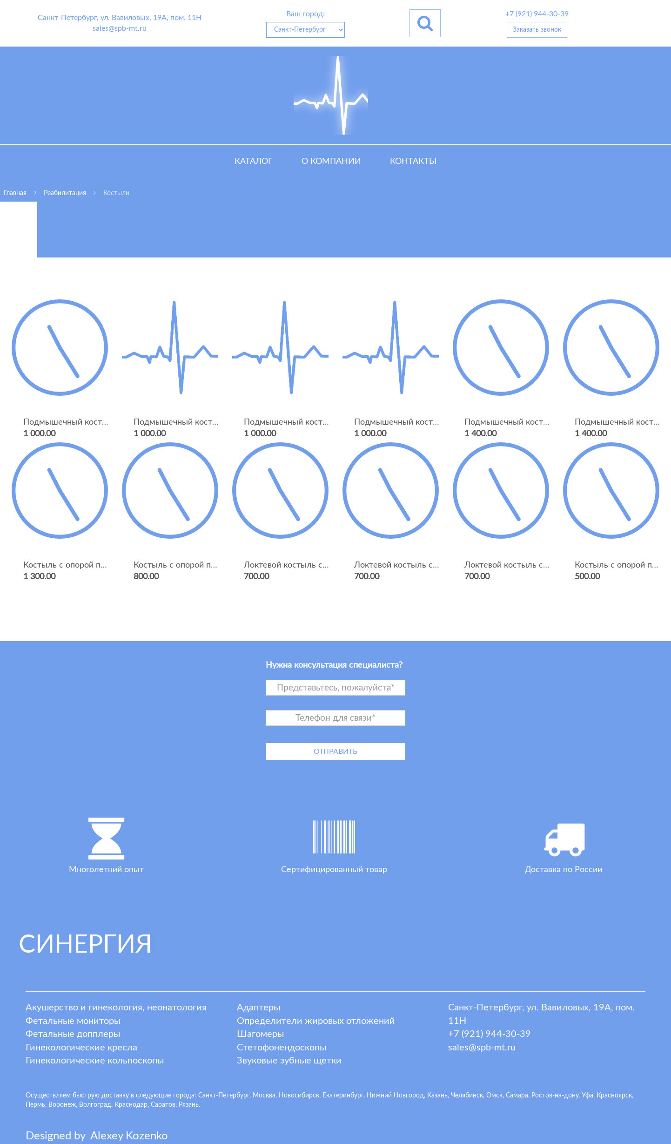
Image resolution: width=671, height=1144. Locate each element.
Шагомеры (260, 1034)
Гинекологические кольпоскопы (95, 1060)
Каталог (254, 161)
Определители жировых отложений (316, 1021)
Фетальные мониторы (73, 1021)
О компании (331, 161)
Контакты (413, 161)
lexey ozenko (129, 1136)
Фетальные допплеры (73, 1034)
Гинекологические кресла (81, 1047)
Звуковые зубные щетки (289, 1060)
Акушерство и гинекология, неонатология (116, 1007)
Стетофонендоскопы (281, 1047)
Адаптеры (258, 1007)
